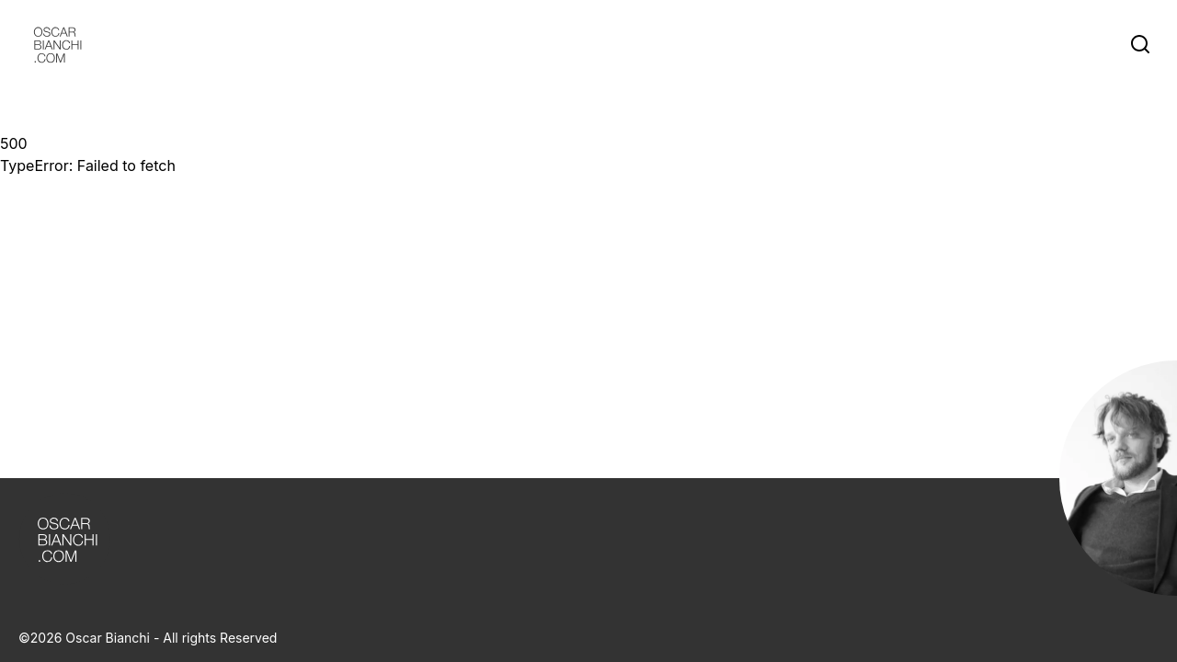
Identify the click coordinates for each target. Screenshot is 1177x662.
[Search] (1144, 44)
